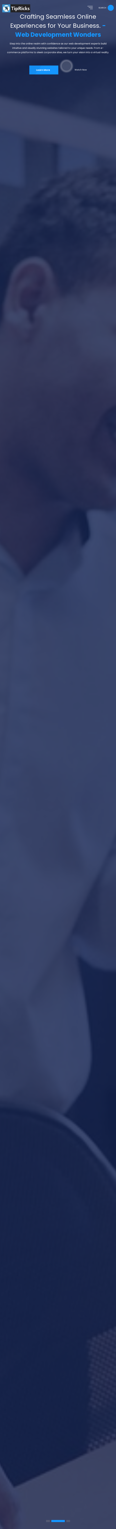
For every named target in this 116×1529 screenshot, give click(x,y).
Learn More (43, 70)
